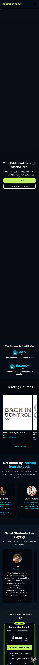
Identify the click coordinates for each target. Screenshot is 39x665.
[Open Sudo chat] (34, 660)
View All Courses (19, 447)
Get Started (19, 180)
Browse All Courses (19, 186)
